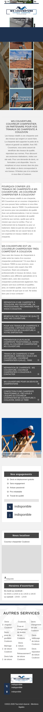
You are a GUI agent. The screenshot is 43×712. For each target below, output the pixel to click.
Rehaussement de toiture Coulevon (22, 656)
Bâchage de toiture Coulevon (7, 649)
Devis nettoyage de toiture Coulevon (35, 639)
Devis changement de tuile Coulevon (36, 626)
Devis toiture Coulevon (21, 646)
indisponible (22, 506)
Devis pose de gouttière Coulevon (7, 636)
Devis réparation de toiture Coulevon (35, 653)
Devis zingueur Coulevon (7, 625)
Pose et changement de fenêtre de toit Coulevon (22, 632)
